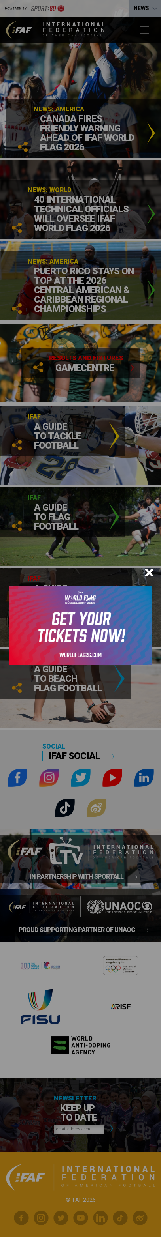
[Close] (149, 572)
